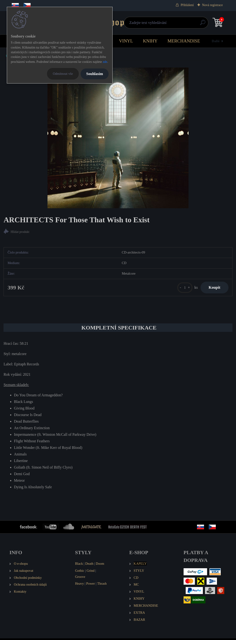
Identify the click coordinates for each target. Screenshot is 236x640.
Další (216, 41)
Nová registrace (212, 5)
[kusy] (181, 288)
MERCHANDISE (183, 40)
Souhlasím (94, 74)
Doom (100, 565)
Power (90, 585)
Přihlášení (187, 5)
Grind (90, 572)
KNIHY (150, 40)
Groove (80, 578)
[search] (174, 24)
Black (79, 565)
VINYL (126, 40)
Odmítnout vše (63, 74)
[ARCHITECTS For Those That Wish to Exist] (118, 138)
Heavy (79, 585)
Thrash (102, 585)
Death (89, 565)
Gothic (79, 572)
